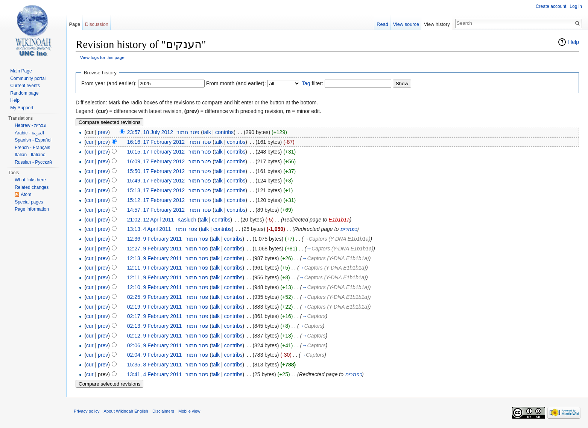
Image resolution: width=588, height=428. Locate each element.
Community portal (28, 78)
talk (207, 132)
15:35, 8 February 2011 (154, 365)
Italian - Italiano (30, 154)
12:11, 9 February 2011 (154, 268)
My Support (21, 107)
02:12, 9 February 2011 (154, 336)
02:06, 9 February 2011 (154, 345)
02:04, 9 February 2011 (154, 355)
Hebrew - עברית (31, 125)
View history (437, 24)
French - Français (32, 147)
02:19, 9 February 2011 (154, 307)
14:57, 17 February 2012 (156, 210)
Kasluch (187, 220)
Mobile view (189, 411)
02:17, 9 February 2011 (154, 316)
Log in (576, 6)
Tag (306, 83)
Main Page (21, 71)
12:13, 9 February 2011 (154, 258)
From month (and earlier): (236, 83)
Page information (32, 209)
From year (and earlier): (109, 83)
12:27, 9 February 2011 (154, 249)
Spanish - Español (33, 140)
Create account (551, 6)
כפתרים (348, 229)
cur (89, 142)
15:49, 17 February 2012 (156, 181)
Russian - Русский (33, 162)
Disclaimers (163, 411)
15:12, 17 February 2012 (156, 200)
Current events (25, 85)
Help (573, 42)
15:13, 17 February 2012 (156, 190)
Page (74, 24)
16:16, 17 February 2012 (156, 142)
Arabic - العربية (29, 133)
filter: (312, 83)
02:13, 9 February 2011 (154, 326)
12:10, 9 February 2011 (154, 287)
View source (406, 24)
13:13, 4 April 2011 (149, 229)
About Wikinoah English (126, 411)
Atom (26, 194)
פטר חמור (187, 132)
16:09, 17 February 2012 (156, 161)
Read (382, 24)
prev (103, 132)
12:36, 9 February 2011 (154, 239)
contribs (224, 132)
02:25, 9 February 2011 (154, 297)
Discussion (96, 24)
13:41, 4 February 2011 (154, 374)
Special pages (29, 202)
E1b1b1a (339, 220)
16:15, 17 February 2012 (156, 152)
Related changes (32, 187)
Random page (24, 93)
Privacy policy (86, 411)
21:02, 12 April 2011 (150, 220)
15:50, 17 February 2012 (156, 171)
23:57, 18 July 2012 (150, 132)
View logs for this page (102, 57)
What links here (30, 179)
